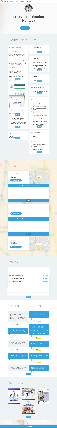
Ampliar (38, 177)
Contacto (33, 27)
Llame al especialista (15, 180)
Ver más (17, 114)
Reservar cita (25, 27)
